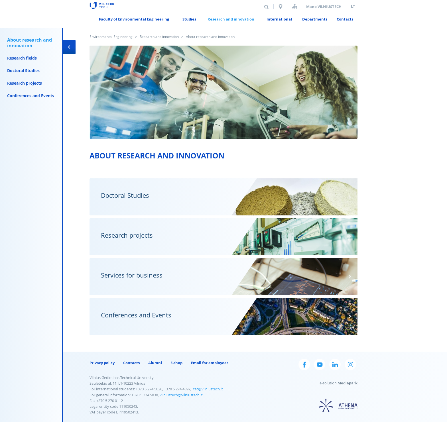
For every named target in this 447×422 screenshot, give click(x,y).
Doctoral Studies (23, 70)
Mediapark (347, 383)
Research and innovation (159, 36)
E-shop (176, 362)
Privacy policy (102, 362)
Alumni (155, 362)
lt (353, 6)
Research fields (22, 58)
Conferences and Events (30, 95)
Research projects (24, 83)
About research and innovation (29, 43)
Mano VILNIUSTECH (324, 6)
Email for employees (209, 362)
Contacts (131, 362)
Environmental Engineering (111, 36)
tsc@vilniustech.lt (208, 389)
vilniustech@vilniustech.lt (181, 394)
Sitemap (295, 6)
